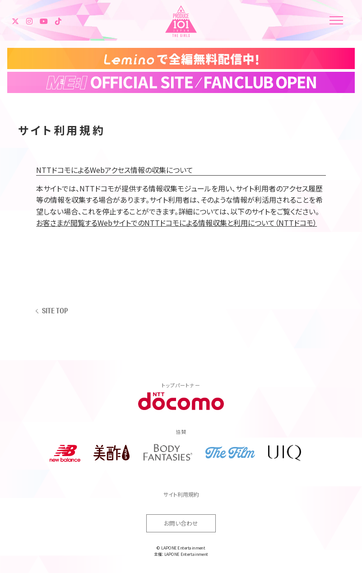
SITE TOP (55, 310)
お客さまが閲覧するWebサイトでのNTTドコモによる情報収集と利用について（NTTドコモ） (176, 222)
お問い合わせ (181, 523)
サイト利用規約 (181, 494)
